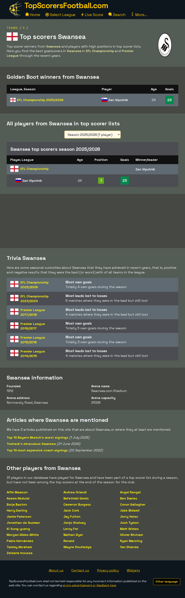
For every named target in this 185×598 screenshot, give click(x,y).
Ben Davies (128, 498)
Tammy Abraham (19, 547)
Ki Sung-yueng (18, 529)
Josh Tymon (129, 523)
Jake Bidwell (130, 510)
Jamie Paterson (19, 516)
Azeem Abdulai (18, 498)
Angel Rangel (130, 492)
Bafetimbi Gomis (76, 498)
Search (116, 14)
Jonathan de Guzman (23, 523)
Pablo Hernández (20, 541)
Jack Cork (71, 510)
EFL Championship (40, 100)
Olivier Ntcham (131, 535)
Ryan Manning (131, 541)
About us (56, 570)
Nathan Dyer (73, 535)
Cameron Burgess (77, 504)
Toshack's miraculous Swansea (31, 444)
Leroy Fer (70, 529)
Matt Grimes (129, 529)
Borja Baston (17, 504)
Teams (12, 28)
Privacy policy (108, 570)
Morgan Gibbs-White (23, 535)
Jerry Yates (129, 516)
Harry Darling (17, 510)
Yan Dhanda (129, 547)
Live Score (92, 14)
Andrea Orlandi (75, 492)
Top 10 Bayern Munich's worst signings (37, 437)
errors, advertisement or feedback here (89, 585)
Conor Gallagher (132, 504)
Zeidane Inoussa (20, 553)
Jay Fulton (71, 516)
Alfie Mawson (17, 492)
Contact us (80, 570)
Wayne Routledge (77, 547)
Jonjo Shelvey (74, 523)
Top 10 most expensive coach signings (37, 450)
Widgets (133, 570)
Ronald (68, 541)
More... (139, 14)
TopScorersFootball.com (66, 5)
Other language (167, 581)
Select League (60, 14)
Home (32, 14)
